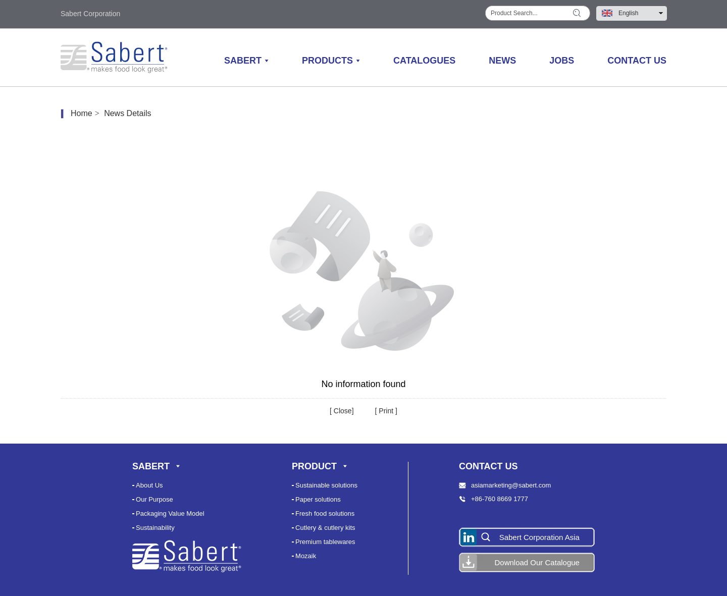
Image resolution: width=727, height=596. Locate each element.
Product (314, 466)
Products (327, 61)
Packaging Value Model (170, 513)
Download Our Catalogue (536, 562)
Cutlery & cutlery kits (325, 527)
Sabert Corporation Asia (539, 537)
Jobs (561, 61)
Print (385, 411)
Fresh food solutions (324, 513)
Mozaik (305, 556)
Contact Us (636, 61)
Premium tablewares (325, 542)
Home (81, 113)
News (502, 61)
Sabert (243, 61)
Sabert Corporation (90, 14)
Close (342, 411)
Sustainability (155, 527)
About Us (149, 485)
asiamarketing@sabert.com (511, 485)
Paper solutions (318, 499)
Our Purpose (154, 499)
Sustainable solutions (326, 485)
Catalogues (424, 61)
